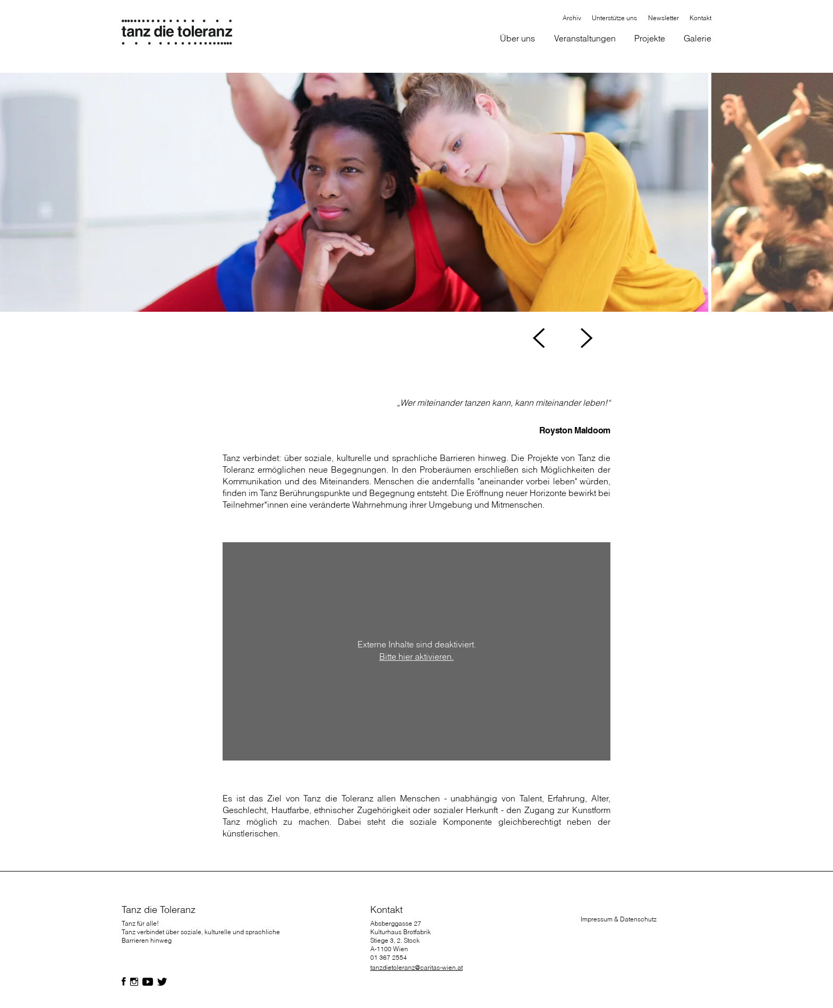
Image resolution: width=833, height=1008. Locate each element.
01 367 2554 (388, 957)
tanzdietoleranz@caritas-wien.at (416, 967)
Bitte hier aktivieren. (416, 657)
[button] (518, 39)
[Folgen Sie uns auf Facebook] (124, 982)
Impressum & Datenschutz (619, 919)
